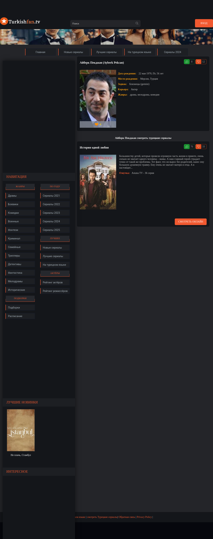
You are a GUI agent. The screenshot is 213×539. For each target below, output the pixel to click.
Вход (204, 23)
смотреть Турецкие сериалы (102, 517)
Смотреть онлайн (190, 221)
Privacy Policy (144, 517)
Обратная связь (127, 517)
